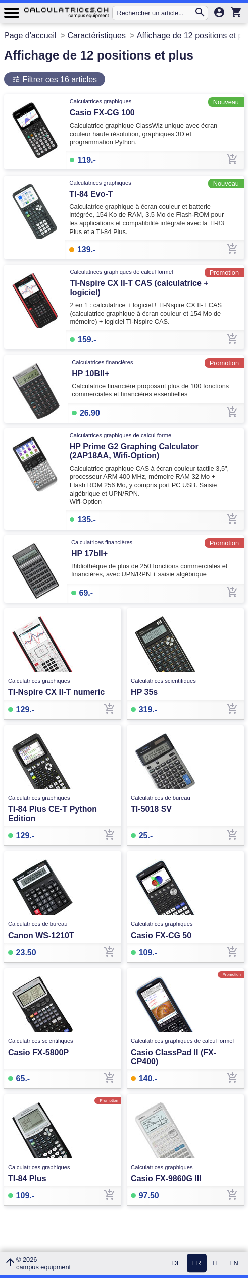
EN (233, 1263)
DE (176, 1263)
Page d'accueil (30, 35)
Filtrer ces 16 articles (58, 79)
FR (196, 1263)
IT (215, 1263)
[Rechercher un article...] (155, 13)
